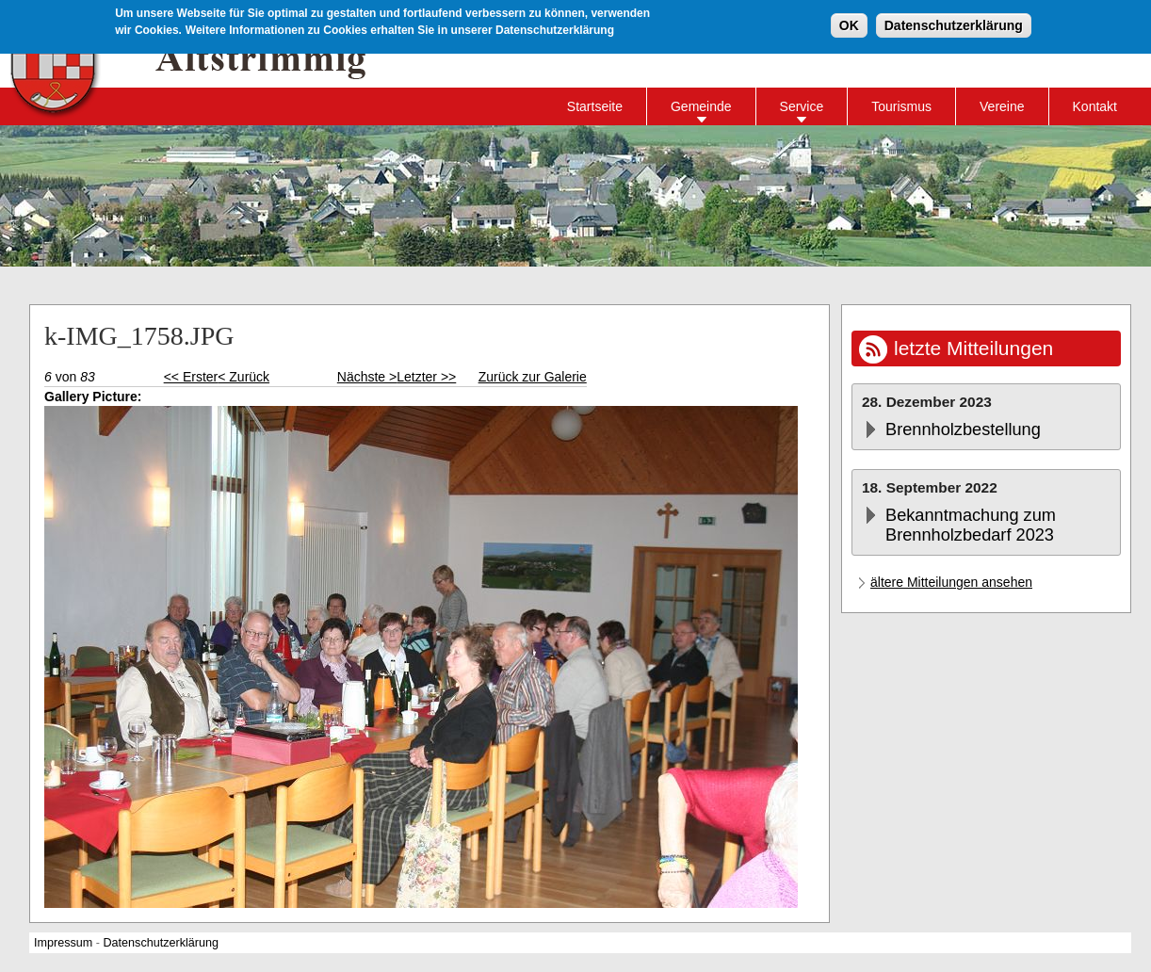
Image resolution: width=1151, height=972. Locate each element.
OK (849, 23)
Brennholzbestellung (963, 429)
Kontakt (1095, 106)
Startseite (595, 106)
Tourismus (901, 106)
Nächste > (367, 376)
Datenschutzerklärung (953, 23)
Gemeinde (701, 106)
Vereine (1002, 106)
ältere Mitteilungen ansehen (951, 582)
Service (802, 106)
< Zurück (243, 376)
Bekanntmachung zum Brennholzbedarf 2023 (970, 525)
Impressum (63, 942)
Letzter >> (426, 376)
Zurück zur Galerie (532, 376)
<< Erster (191, 376)
